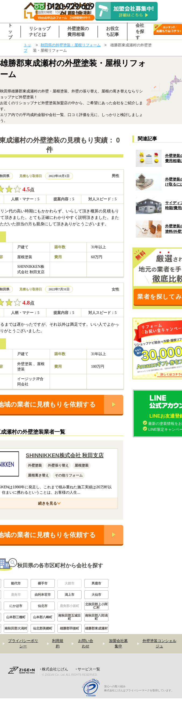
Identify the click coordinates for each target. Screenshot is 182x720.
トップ (27, 47)
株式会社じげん (55, 669)
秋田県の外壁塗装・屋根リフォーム (71, 45)
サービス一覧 (89, 669)
